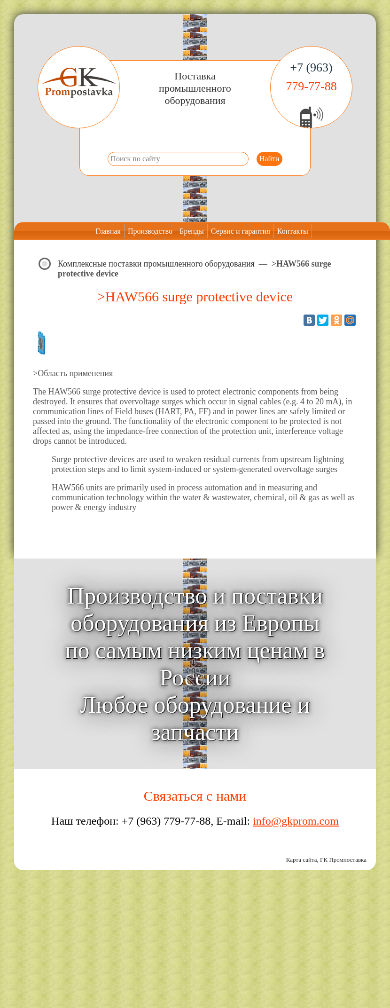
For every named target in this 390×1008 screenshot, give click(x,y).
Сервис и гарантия (240, 231)
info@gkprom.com (296, 821)
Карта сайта (301, 859)
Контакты (292, 231)
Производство (150, 231)
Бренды (191, 231)
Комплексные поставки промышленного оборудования (156, 263)
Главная (108, 231)
